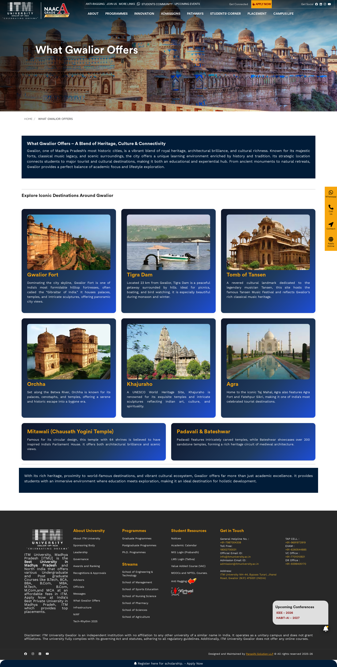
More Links (127, 4)
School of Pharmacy (135, 603)
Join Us (112, 4)
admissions (170, 13)
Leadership (80, 552)
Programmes (116, 13)
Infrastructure (82, 607)
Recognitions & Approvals (89, 573)
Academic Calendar (184, 545)
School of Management (137, 582)
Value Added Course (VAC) (188, 566)
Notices (176, 538)
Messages (79, 593)
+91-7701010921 (295, 556)
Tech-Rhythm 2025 (85, 621)
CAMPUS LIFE (283, 13)
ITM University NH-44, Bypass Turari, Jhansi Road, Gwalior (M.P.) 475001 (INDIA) (248, 576)
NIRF (76, 614)
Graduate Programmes (136, 538)
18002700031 (228, 549)
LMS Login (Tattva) (183, 559)
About (93, 13)
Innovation (144, 13)
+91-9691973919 (295, 542)
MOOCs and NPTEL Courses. (189, 573)
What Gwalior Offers (86, 600)
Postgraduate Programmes (139, 545)
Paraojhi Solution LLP (259, 653)
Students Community (155, 4)
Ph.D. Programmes (134, 552)
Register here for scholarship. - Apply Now (168, 663)
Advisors (78, 579)
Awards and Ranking (86, 566)
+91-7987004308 (230, 542)
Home (28, 118)
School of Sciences (134, 610)
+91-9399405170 (295, 563)
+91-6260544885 (296, 549)
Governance (81, 559)
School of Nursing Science (139, 596)
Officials (78, 586)
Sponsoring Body (84, 545)
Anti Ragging (179, 581)
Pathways (195, 13)
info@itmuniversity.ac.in (235, 556)
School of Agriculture (136, 616)
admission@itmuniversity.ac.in (239, 563)
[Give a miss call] (331, 210)
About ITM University (86, 538)
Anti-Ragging (95, 4)
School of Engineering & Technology (137, 573)
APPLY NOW (261, 4)
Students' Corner (225, 13)
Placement (257, 13)
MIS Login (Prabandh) (185, 552)
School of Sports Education (140, 589)
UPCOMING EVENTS (187, 4)
